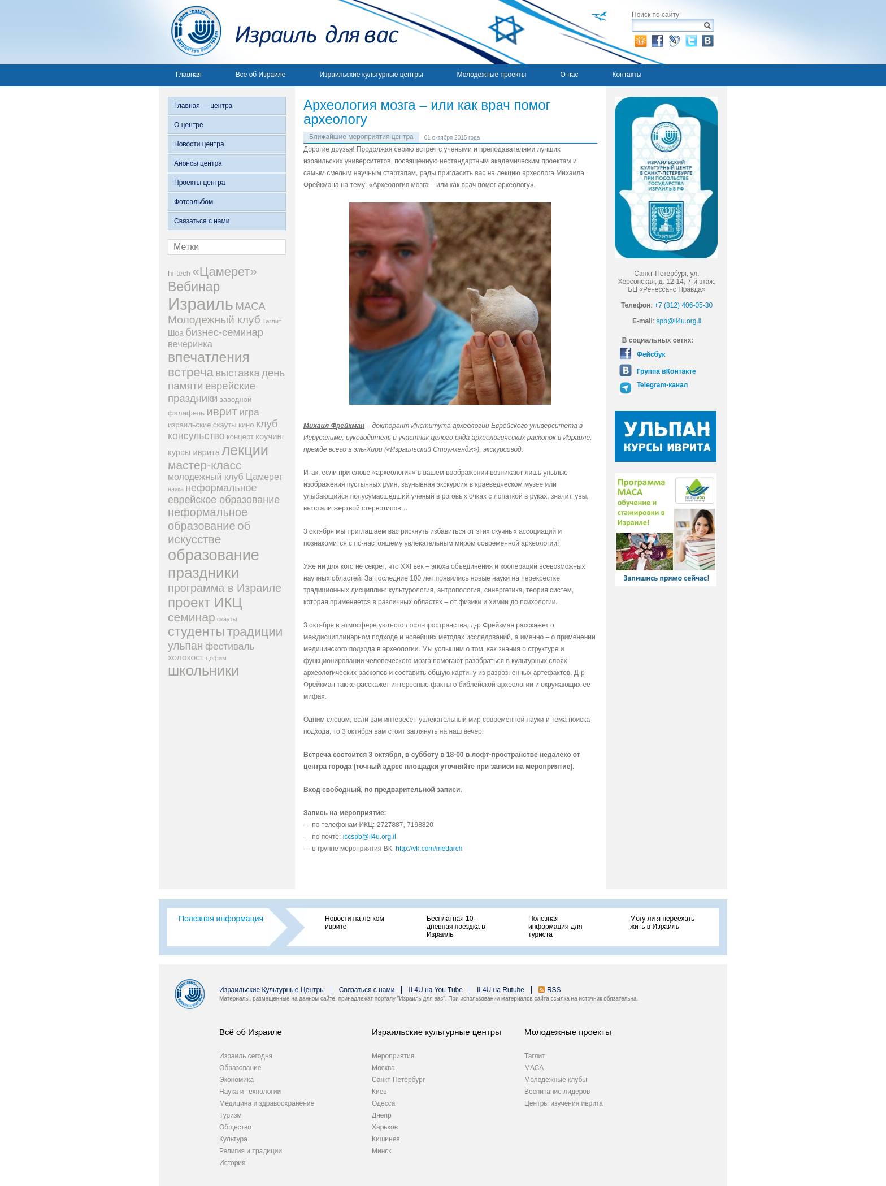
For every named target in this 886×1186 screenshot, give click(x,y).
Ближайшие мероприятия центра (361, 137)
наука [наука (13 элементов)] (176, 489)
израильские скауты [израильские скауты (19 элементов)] (202, 425)
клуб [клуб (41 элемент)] (267, 424)
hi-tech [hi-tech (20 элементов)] (179, 273)
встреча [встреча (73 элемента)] (191, 372)
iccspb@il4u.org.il (369, 837)
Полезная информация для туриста (555, 926)
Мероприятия (393, 1056)
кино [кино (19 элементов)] (246, 425)
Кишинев (386, 1139)
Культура (233, 1139)
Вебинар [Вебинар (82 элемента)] (194, 286)
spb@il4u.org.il (679, 321)
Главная (189, 75)
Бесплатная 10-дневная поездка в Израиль (456, 926)
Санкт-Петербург (398, 1080)
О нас (569, 75)
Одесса (383, 1103)
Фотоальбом (193, 202)
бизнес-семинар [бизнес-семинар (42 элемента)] (224, 332)
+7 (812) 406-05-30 (683, 305)
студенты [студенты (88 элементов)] (196, 631)
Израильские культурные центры (371, 75)
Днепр (382, 1115)
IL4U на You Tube (436, 990)
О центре (188, 125)
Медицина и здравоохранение (266, 1103)
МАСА (534, 1068)
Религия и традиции (250, 1151)
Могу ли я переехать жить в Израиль (662, 922)
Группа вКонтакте (665, 371)
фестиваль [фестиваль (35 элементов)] (230, 646)
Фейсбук (650, 354)
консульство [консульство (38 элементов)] (196, 435)
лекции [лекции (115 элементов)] (245, 450)
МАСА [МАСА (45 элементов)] (250, 306)
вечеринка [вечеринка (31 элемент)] (190, 344)
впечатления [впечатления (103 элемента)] (209, 357)
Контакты (626, 75)
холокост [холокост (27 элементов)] (186, 657)
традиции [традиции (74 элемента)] (255, 632)
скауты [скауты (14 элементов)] (227, 619)
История (232, 1163)
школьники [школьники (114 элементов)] (203, 670)
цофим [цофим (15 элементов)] (216, 658)
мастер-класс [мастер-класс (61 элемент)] (204, 464)
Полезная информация (221, 918)
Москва (383, 1068)
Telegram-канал (661, 385)
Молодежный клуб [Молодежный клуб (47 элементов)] (214, 320)
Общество (235, 1127)
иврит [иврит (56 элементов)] (221, 411)
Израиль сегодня (245, 1056)
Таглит (534, 1056)
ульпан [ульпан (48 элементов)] (185, 645)
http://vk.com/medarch (430, 848)
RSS (554, 990)
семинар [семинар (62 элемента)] (191, 617)
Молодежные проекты (492, 75)
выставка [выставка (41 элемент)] (237, 373)
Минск (382, 1151)
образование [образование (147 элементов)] (213, 555)
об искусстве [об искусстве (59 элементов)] (209, 532)
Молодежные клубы (555, 1080)
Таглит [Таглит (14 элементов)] (271, 321)
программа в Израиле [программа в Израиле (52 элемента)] (224, 588)
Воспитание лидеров (557, 1092)
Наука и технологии (250, 1092)
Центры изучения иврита (563, 1103)
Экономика (236, 1080)
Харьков (385, 1127)
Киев (379, 1092)
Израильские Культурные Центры (272, 990)
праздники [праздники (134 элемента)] (203, 572)
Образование (240, 1068)
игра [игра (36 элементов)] (249, 412)
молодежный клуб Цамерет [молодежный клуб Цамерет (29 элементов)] (225, 477)
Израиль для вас (279, 32)
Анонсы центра (198, 163)
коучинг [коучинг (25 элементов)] (270, 436)
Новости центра (199, 144)
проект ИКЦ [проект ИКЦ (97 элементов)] (205, 602)
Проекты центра (199, 183)
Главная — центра (203, 106)
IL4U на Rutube (500, 990)
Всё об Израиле (261, 75)
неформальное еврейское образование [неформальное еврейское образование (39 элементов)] (224, 493)
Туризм (230, 1115)
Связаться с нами (201, 221)
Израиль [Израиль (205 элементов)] (200, 304)
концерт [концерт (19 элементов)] (240, 436)
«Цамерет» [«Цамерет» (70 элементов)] (225, 272)
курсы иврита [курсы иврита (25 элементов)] (194, 452)
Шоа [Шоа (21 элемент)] (176, 333)
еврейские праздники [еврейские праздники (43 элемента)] (211, 392)
